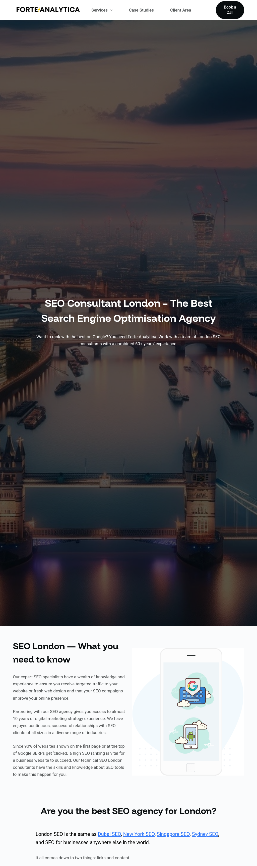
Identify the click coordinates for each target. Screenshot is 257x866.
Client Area (180, 10)
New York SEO (139, 834)
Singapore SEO (173, 834)
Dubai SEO (109, 834)
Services (102, 10)
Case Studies (141, 10)
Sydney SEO (205, 834)
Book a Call (230, 10)
